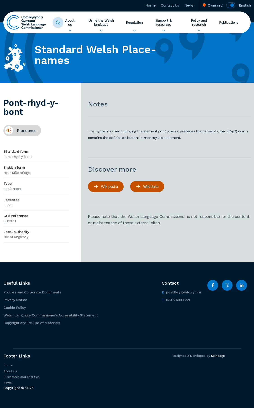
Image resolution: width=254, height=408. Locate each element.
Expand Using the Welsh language (101, 30)
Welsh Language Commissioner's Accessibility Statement (50, 315)
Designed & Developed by (199, 355)
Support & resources (164, 22)
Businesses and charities (21, 377)
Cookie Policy (14, 307)
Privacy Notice (15, 300)
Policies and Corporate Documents (32, 292)
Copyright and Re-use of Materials (31, 323)
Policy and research (199, 22)
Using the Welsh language (101, 22)
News (189, 5)
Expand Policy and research (199, 30)
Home (150, 5)
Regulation (134, 23)
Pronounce (20, 132)
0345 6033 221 (176, 299)
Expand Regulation (134, 30)
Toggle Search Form (58, 22)
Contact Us (170, 5)
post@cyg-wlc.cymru (181, 291)
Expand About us (69, 30)
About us (70, 22)
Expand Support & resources (164, 30)
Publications (228, 23)
